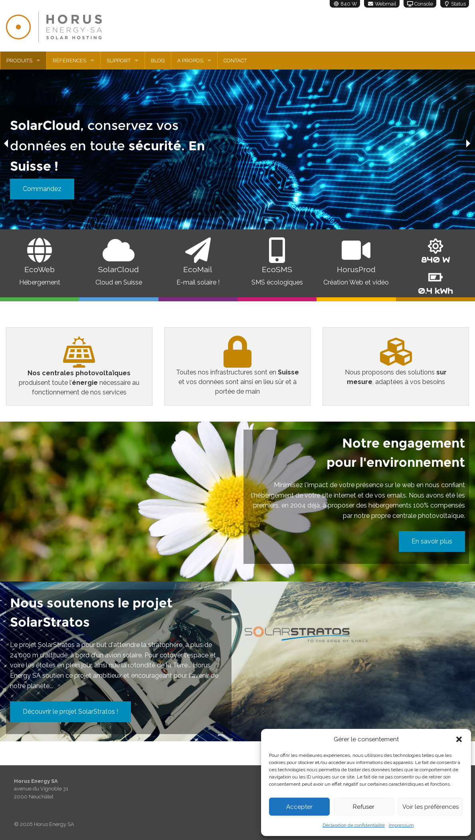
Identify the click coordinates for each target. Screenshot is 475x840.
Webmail (381, 4)
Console (420, 4)
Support (119, 61)
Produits (19, 61)
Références (69, 61)
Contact (235, 61)
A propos (190, 61)
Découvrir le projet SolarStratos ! (70, 711)
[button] (459, 739)
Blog (158, 61)
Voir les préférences (430, 806)
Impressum (401, 825)
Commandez (42, 189)
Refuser (363, 806)
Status (454, 4)
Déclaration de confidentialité (354, 825)
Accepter (299, 806)
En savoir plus (432, 541)
